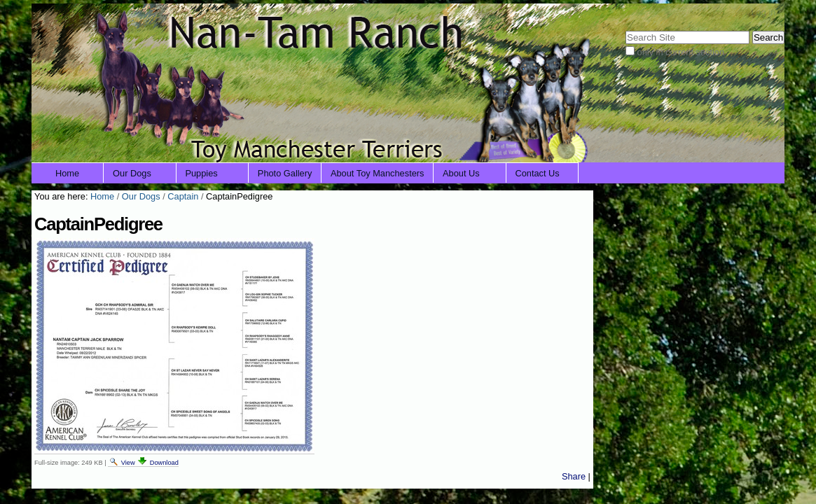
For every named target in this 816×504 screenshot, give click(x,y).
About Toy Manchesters (377, 173)
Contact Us (537, 173)
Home (67, 173)
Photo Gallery (285, 173)
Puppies (201, 173)
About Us (461, 173)
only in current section (680, 52)
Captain (182, 196)
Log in (763, 12)
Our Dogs (132, 173)
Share (574, 476)
